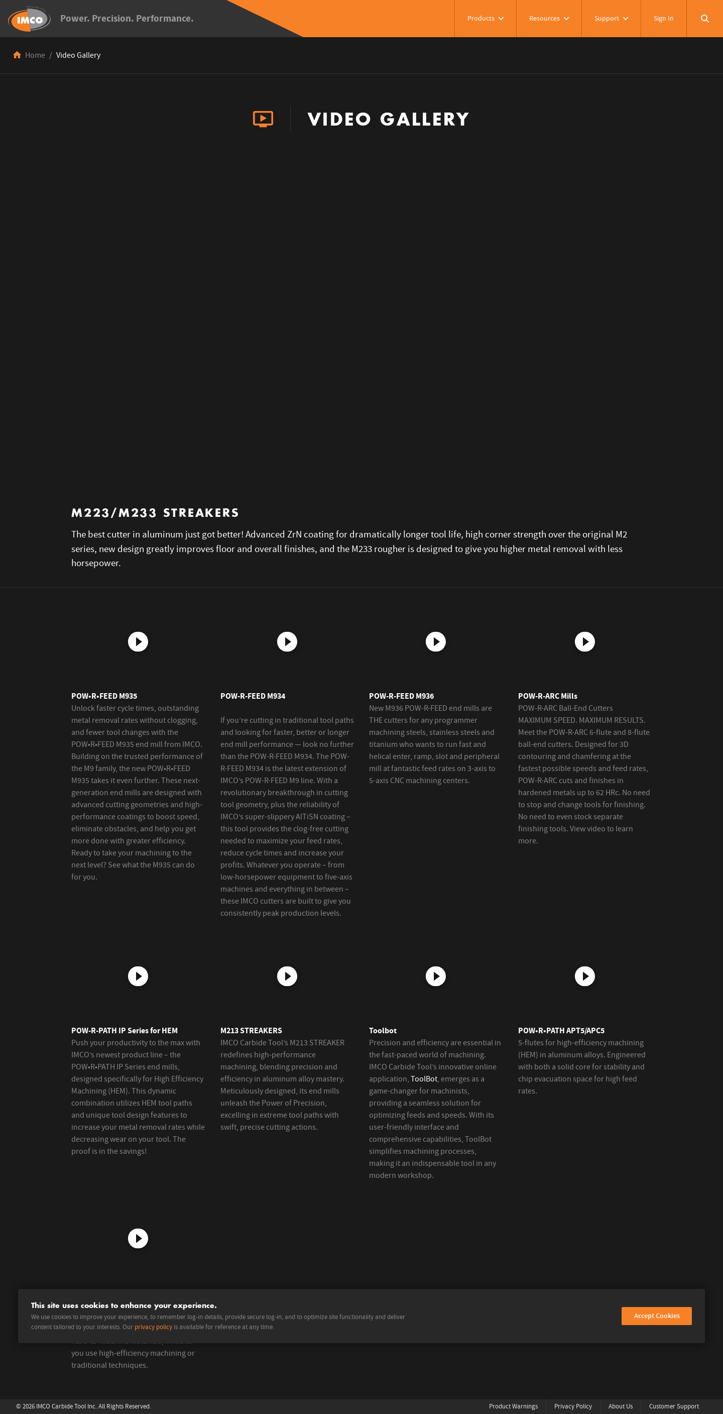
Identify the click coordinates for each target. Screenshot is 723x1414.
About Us (621, 1406)
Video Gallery (78, 55)
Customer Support (674, 1406)
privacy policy (153, 1327)
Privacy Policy (573, 1406)
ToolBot (424, 1079)
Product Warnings (513, 1406)
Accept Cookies (657, 1316)
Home (35, 55)
